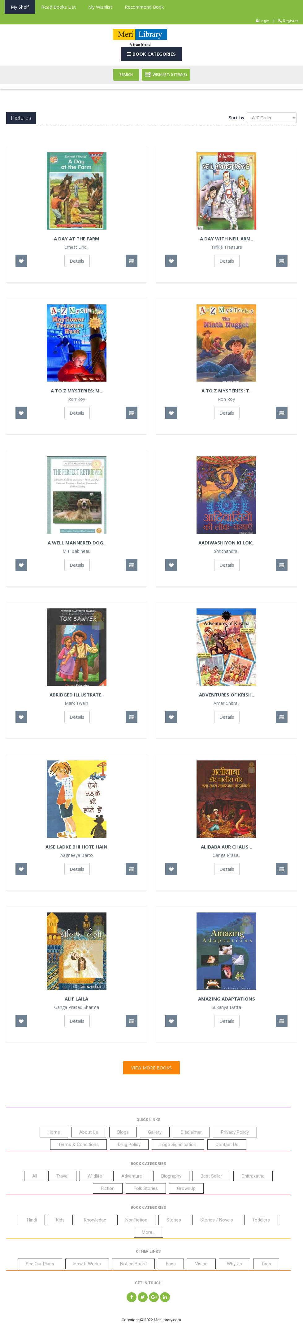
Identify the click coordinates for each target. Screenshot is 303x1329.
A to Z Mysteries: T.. (226, 390)
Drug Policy (129, 1144)
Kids (60, 1220)
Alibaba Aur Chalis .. (226, 846)
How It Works (87, 1264)
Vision (201, 1264)
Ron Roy (76, 399)
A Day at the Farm (76, 238)
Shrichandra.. (226, 551)
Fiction (108, 1188)
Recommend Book (144, 7)
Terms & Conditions (78, 1144)
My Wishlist (100, 7)
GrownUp (186, 1188)
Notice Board (133, 1264)
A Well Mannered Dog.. (77, 542)
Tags (266, 1264)
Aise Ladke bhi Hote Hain (76, 846)
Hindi (32, 1220)
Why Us (234, 1264)
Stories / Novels (216, 1220)
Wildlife (95, 1176)
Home (54, 1132)
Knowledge (95, 1220)
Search (126, 74)
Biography (171, 1176)
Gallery (155, 1132)
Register (288, 20)
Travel (62, 1176)
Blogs (123, 1132)
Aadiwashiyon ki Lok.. (226, 542)
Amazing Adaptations (226, 998)
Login (262, 20)
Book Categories (151, 54)
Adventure (131, 1176)
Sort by (237, 118)
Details (77, 261)
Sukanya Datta (226, 1007)
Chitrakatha (253, 1176)
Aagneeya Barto (76, 855)
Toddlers (261, 1220)
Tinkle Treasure (226, 247)
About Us (88, 1132)
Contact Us (226, 1144)
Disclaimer (191, 1132)
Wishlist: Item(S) (166, 75)
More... (148, 1232)
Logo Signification (178, 1144)
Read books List (58, 7)
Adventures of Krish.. (226, 694)
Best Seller (211, 1176)
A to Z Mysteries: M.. (76, 390)
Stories (174, 1220)
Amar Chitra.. (226, 703)
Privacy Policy (235, 1132)
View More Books (151, 1068)
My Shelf (20, 7)
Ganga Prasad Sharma (76, 1007)
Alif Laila (76, 998)
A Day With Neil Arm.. (226, 238)
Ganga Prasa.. (226, 855)
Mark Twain (76, 703)
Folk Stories (146, 1188)
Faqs (171, 1264)
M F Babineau (76, 551)
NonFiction (136, 1220)
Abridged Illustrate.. (77, 694)
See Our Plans (40, 1264)
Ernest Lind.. (76, 247)
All (34, 1176)
